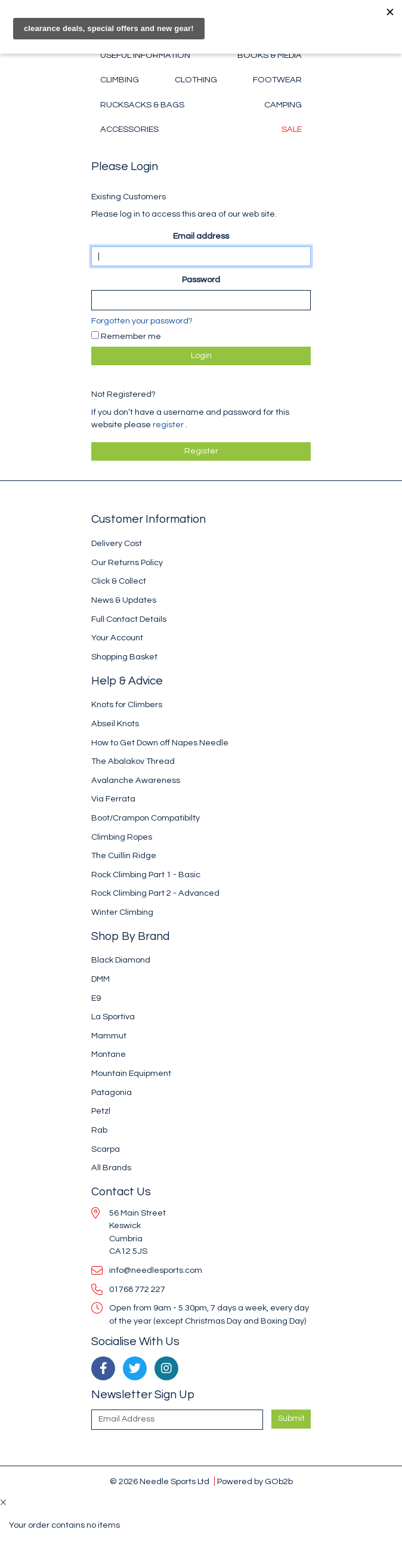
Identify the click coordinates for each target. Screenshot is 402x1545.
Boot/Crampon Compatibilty (145, 817)
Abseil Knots (115, 723)
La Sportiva (113, 1016)
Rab (99, 1129)
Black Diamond (120, 959)
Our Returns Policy (127, 562)
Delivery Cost (116, 543)
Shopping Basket (124, 656)
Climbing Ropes (121, 836)
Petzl (100, 1110)
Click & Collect (118, 580)
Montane (108, 1054)
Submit (291, 1418)
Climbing (119, 79)
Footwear (277, 79)
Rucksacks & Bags (142, 104)
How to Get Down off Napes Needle (159, 742)
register (169, 424)
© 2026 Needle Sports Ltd (159, 1481)
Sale (292, 129)
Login (201, 355)
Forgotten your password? (142, 320)
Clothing (196, 79)
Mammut (108, 1035)
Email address (201, 236)
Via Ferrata (113, 798)
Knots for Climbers (126, 704)
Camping (283, 104)
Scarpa (105, 1149)
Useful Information (145, 55)
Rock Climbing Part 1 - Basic (145, 874)
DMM (100, 979)
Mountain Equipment (131, 1073)
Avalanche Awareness (135, 780)
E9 (96, 998)
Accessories (129, 129)
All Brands (111, 1167)
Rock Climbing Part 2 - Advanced (155, 893)
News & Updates (123, 600)
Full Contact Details (128, 619)
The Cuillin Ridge (123, 855)
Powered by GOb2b (255, 1481)
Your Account (117, 637)
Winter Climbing (122, 912)
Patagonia (111, 1092)
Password (201, 279)
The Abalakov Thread (133, 761)
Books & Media (269, 55)
